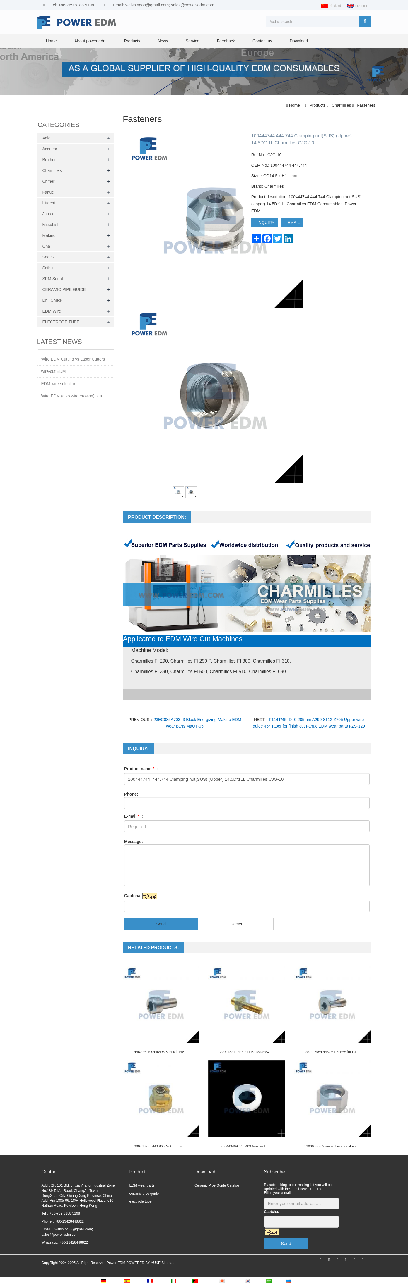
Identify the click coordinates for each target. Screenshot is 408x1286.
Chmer (48, 181)
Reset (236, 924)
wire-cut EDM (53, 371)
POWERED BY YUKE (143, 1263)
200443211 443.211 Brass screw (244, 1051)
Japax (47, 213)
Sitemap (167, 1263)
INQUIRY (264, 222)
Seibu (47, 268)
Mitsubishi (51, 224)
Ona (46, 246)
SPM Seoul (52, 278)
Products (132, 41)
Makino (49, 235)
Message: (133, 841)
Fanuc (48, 192)
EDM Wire (51, 311)
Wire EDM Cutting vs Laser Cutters (73, 359)
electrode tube (140, 1201)
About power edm (90, 41)
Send (161, 924)
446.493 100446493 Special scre (159, 1051)
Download (299, 41)
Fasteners (365, 105)
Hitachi (48, 203)
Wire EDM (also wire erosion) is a (71, 396)
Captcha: (133, 895)
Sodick (48, 257)
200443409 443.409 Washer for (245, 1146)
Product (137, 1171)
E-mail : (133, 816)
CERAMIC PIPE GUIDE (64, 289)
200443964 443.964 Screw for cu (330, 1051)
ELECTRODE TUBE (61, 322)
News (163, 41)
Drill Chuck (52, 300)
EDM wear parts (142, 1185)
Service (192, 41)
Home (51, 41)
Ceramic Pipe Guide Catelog (216, 1185)
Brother (49, 159)
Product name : (141, 768)
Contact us (262, 41)
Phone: (131, 794)
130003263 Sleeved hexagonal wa (330, 1146)
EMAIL (292, 222)
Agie (46, 138)
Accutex (49, 148)
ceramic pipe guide (144, 1194)
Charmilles (341, 105)
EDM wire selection (58, 383)
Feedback (226, 41)
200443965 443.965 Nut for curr (159, 1146)
